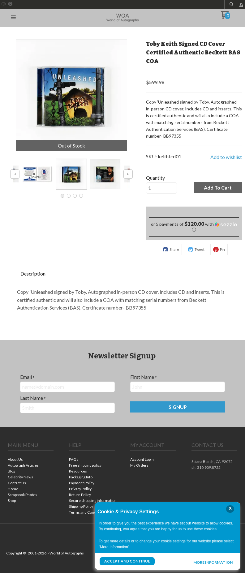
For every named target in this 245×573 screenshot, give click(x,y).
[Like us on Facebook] (3, 4)
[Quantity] (161, 188)
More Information (213, 562)
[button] (231, 4)
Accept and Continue (127, 561)
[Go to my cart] (225, 17)
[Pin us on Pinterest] (10, 4)
